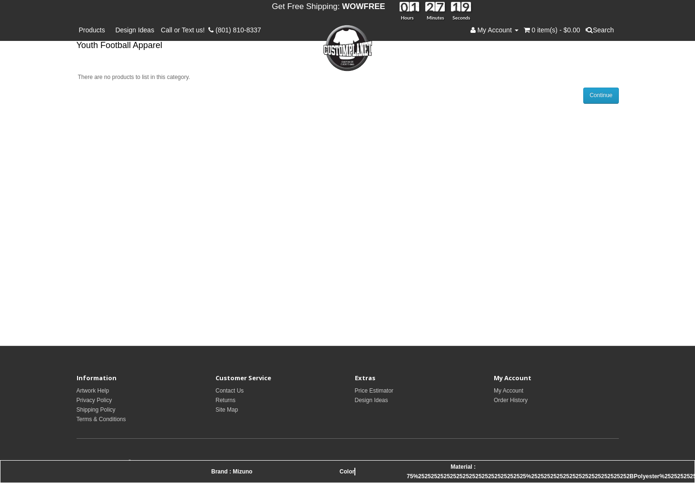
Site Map (226, 409)
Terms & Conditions (101, 419)
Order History (511, 400)
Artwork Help (93, 390)
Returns (225, 400)
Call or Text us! (184, 30)
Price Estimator (374, 390)
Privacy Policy (94, 400)
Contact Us (229, 390)
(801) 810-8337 (234, 30)
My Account (508, 390)
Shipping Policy (96, 409)
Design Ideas (134, 30)
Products (94, 30)
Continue (600, 95)
